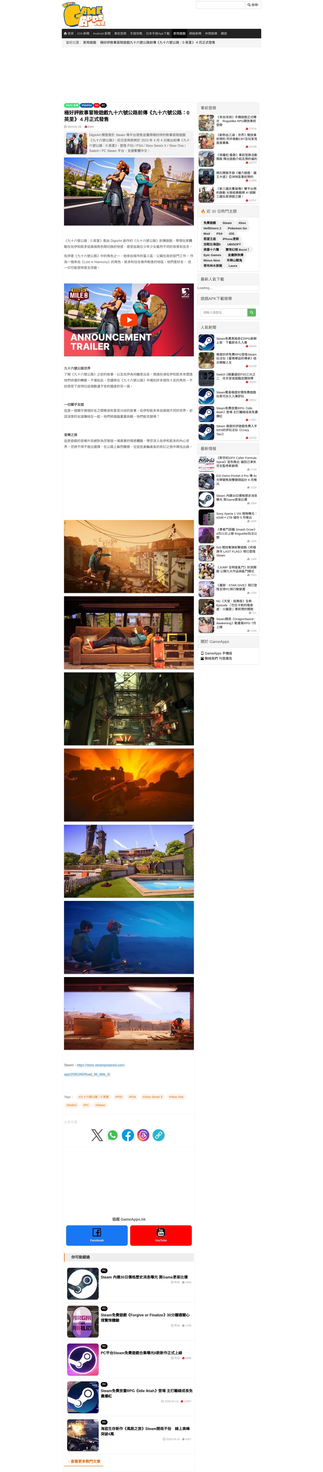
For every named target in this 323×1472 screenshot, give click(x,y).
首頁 (69, 33)
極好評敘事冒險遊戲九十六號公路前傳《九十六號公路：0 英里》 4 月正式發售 (157, 42)
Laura (233, 265)
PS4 (220, 233)
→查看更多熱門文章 (83, 1461)
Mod (207, 233)
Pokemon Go (237, 228)
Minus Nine (212, 260)
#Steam (100, 1105)
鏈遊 (224, 33)
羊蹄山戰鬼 (234, 260)
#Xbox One (176, 1097)
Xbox (242, 223)
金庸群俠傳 (235, 255)
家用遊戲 (179, 33)
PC (103, 105)
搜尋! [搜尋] (253, 5)
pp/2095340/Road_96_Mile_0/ (88, 1074)
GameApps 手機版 (216, 653)
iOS (231, 233)
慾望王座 (210, 239)
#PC (86, 1105)
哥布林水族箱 (213, 265)
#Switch (72, 1105)
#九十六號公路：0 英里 (94, 1097)
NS (96, 105)
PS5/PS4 (87, 105)
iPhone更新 (230, 239)
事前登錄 (120, 33)
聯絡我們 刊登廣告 (216, 658)
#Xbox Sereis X (153, 1097)
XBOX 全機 (72, 105)
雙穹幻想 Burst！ (238, 249)
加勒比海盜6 (213, 244)
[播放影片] (129, 320)
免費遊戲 (210, 223)
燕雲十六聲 (212, 249)
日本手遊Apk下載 (158, 33)
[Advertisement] (163, 75)
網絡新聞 (195, 33)
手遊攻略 (136, 33)
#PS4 (132, 1097)
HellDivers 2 (213, 228)
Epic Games (213, 255)
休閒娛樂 (211, 33)
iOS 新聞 (83, 33)
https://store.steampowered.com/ (101, 1065)
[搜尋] (220, 5)
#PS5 (118, 1097)
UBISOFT (234, 244)
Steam (227, 223)
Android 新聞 (102, 33)
